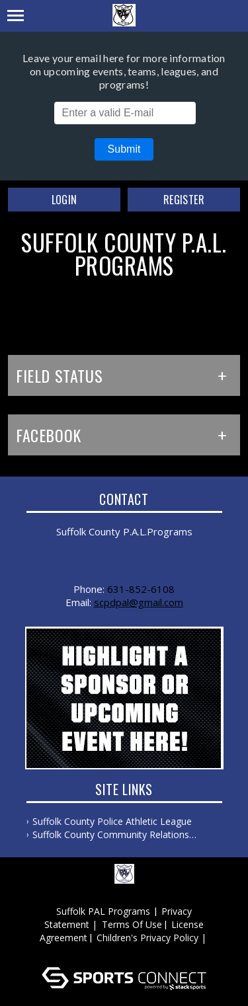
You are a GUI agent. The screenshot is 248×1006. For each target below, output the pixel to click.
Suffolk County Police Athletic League (112, 821)
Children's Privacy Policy (147, 937)
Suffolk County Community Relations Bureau (110, 834)
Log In (126, 951)
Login (64, 200)
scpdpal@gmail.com (138, 602)
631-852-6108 (141, 589)
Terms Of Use (132, 924)
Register (183, 200)
